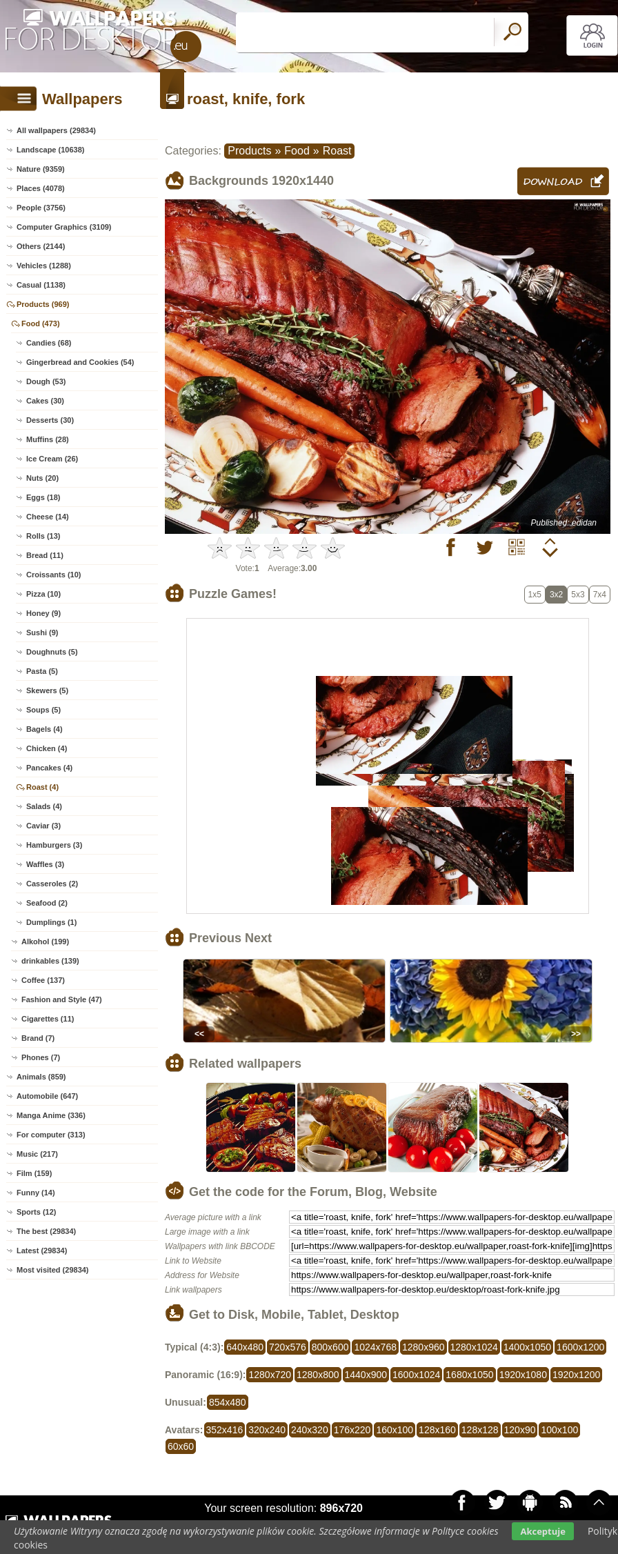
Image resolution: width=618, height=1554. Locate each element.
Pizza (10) (43, 594)
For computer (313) (51, 1134)
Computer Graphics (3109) (64, 227)
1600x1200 (580, 1347)
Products (249, 151)
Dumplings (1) (51, 922)
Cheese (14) (47, 516)
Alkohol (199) (45, 941)
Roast (337, 151)
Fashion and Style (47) (61, 999)
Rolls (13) (43, 536)
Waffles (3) (45, 864)
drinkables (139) (50, 961)
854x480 (227, 1402)
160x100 (394, 1429)
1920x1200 (576, 1374)
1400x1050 (527, 1347)
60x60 (181, 1446)
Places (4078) (41, 188)
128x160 (437, 1429)
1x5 (534, 594)
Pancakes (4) (49, 768)
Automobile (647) (47, 1096)
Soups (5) (43, 710)
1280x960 (423, 1347)
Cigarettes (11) (47, 1019)
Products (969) (43, 304)
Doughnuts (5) (52, 652)
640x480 (244, 1347)
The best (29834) (46, 1231)
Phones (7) (40, 1057)
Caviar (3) (43, 825)
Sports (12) (36, 1212)
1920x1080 (523, 1374)
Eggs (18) (43, 497)
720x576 (287, 1347)
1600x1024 (416, 1374)
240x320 (309, 1429)
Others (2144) (41, 246)
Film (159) (34, 1173)
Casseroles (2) (52, 883)
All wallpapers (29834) (56, 130)
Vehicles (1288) (44, 265)
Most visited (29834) (53, 1270)
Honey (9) (43, 613)
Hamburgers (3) (54, 845)
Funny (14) (36, 1192)
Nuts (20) (42, 478)
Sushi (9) (42, 632)
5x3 (577, 594)
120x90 (520, 1429)
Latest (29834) (42, 1250)
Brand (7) (37, 1038)
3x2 (556, 594)
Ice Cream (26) (52, 459)
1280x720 (269, 1374)
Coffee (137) (43, 980)
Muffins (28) (47, 439)
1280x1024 (474, 1347)
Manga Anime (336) (51, 1115)
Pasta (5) (42, 671)
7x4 (599, 594)
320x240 (267, 1429)
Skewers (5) (47, 690)
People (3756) (41, 207)
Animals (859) (41, 1077)
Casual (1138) (41, 285)
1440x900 (366, 1374)
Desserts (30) (50, 420)
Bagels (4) (44, 729)
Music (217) (37, 1154)
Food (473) (40, 323)
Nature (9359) (41, 169)
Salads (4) (44, 806)
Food (296, 151)
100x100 (559, 1429)
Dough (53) (46, 381)
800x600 (330, 1347)
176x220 (352, 1429)
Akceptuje (542, 1531)
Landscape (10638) (50, 150)
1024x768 (375, 1347)
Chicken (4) (46, 748)
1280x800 (318, 1374)
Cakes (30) (45, 401)
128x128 (480, 1429)
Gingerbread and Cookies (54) (80, 362)
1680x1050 (469, 1374)
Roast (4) (42, 787)
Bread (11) (44, 555)
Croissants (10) (53, 574)
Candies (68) (48, 343)
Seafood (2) (47, 903)
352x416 (224, 1429)
